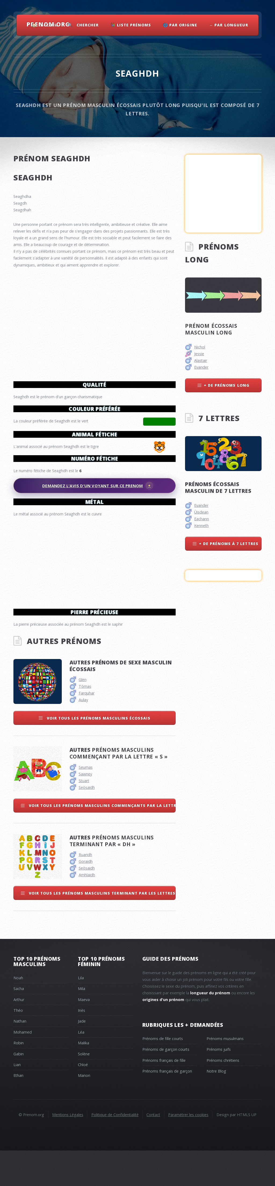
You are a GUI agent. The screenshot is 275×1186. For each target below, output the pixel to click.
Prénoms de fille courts (162, 1074)
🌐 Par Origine (180, 24)
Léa (81, 1067)
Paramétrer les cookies (188, 1150)
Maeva (84, 1035)
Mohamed (22, 1067)
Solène (84, 1089)
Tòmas (85, 721)
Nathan (19, 1056)
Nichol (199, 347)
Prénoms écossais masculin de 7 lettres (218, 487)
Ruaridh (85, 890)
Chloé (83, 1100)
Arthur (18, 1035)
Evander (201, 367)
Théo (18, 1045)
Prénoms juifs (219, 1084)
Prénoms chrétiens (223, 1095)
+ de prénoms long (226, 385)
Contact (153, 1150)
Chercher (88, 24)
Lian (17, 1100)
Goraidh (86, 896)
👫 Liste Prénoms (131, 24)
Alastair (200, 360)
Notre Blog (216, 1106)
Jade (82, 1056)
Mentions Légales (67, 1150)
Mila (81, 1024)
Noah (18, 1013)
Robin (18, 1078)
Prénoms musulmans (225, 1074)
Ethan (18, 1110)
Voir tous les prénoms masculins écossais (97, 753)
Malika (83, 1078)
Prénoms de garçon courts (165, 1084)
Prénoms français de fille (164, 1095)
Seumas (86, 802)
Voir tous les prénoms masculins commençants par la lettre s (101, 840)
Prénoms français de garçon (167, 1106)
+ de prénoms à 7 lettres (228, 543)
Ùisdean (201, 512)
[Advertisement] (94, 560)
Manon (84, 1110)
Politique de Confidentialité (115, 1150)
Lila (81, 1013)
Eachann (201, 518)
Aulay (83, 735)
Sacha (18, 1024)
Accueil (50, 24)
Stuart (84, 816)
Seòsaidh (87, 822)
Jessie (199, 353)
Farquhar (87, 728)
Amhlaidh (87, 910)
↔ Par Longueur (228, 24)
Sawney (85, 809)
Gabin (18, 1089)
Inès (81, 1045)
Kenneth (201, 525)
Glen (82, 715)
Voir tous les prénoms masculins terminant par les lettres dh (101, 928)
